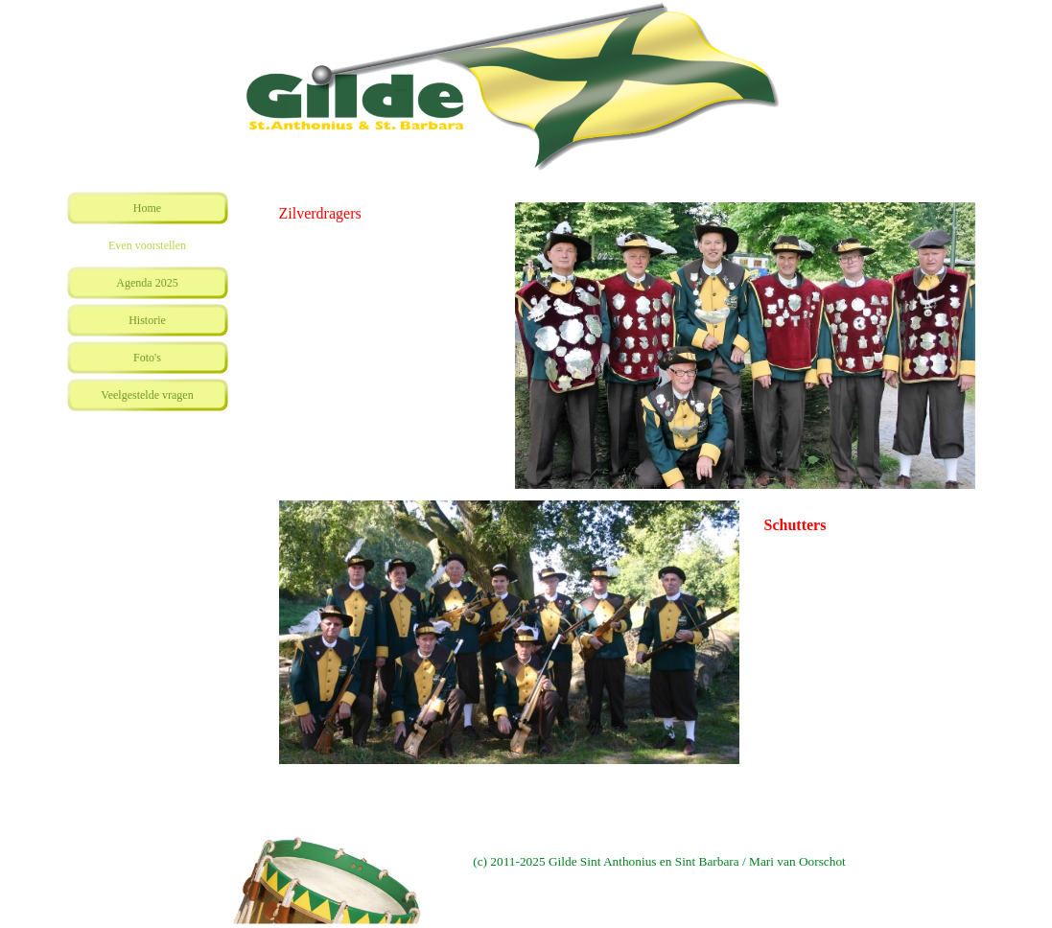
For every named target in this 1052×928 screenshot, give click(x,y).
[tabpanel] (391, 213)
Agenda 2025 (146, 283)
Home (147, 208)
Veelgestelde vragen (147, 395)
